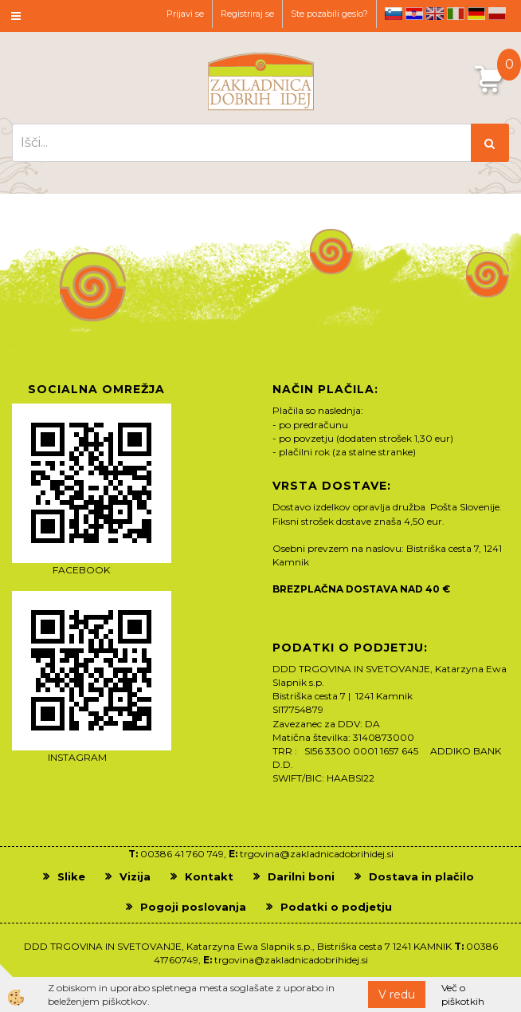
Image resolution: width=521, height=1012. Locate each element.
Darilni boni (301, 876)
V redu (396, 994)
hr (414, 13)
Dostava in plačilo (421, 876)
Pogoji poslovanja (193, 906)
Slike (71, 876)
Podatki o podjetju (336, 906)
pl (497, 13)
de (476, 13)
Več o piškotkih (462, 994)
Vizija (135, 876)
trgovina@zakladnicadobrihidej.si (317, 854)
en (435, 13)
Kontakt (209, 876)
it (455, 13)
